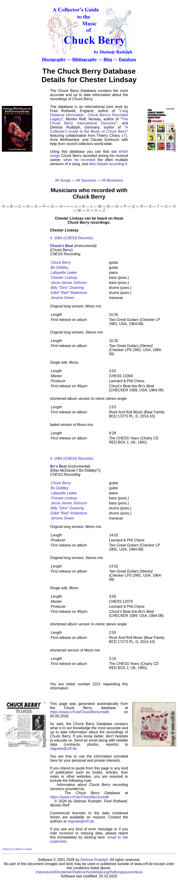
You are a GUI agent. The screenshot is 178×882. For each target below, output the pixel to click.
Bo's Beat (58, 466)
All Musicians (112, 180)
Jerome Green (62, 298)
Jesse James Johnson (69, 283)
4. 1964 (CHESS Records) (71, 238)
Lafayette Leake (64, 272)
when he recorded (79, 160)
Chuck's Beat (61, 246)
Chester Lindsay (64, 278)
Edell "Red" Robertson (69, 293)
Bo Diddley (59, 267)
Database (127, 59)
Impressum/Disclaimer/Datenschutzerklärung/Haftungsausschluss (89, 872)
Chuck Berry (61, 262)
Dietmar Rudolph (94, 860)
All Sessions (86, 180)
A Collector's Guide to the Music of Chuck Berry (89, 129)
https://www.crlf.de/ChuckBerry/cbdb (79, 712)
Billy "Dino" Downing (67, 288)
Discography (54, 59)
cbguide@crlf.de (63, 748)
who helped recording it (108, 164)
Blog (107, 59)
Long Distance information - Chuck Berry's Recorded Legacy (89, 115)
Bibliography (84, 59)
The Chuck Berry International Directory (89, 121)
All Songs (63, 180)
